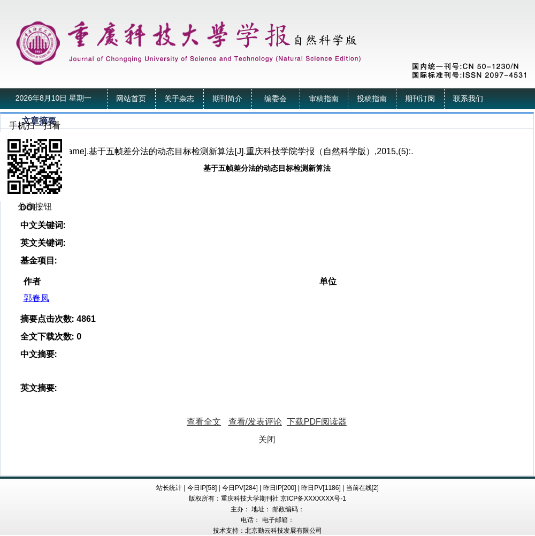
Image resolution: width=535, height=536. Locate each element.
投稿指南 (372, 99)
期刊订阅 (420, 99)
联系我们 (468, 99)
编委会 (275, 99)
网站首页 (131, 99)
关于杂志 (179, 99)
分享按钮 (35, 206)
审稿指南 (324, 99)
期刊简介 (227, 99)
